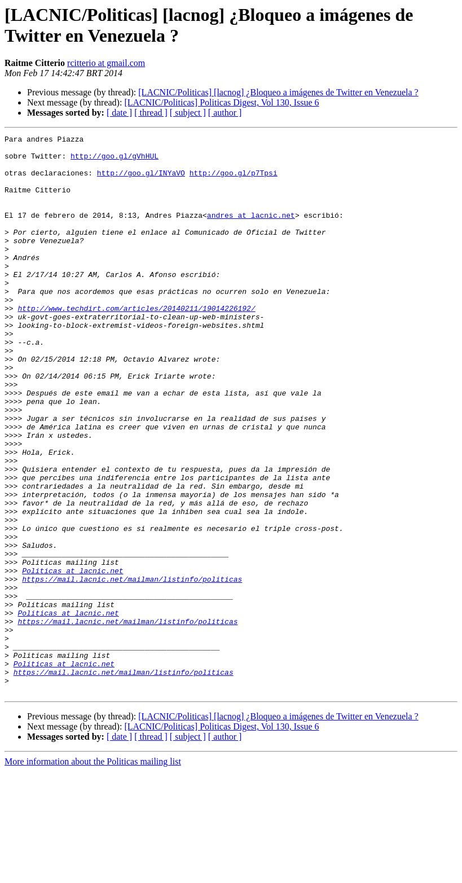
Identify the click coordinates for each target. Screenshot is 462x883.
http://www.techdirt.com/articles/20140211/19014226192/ (136, 344)
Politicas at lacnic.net (72, 658)
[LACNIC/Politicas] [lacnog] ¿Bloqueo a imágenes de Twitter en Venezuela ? (278, 92)
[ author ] (225, 112)
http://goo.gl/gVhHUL (115, 161)
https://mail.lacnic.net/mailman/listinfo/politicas (132, 669)
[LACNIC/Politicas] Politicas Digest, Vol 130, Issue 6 (221, 102)
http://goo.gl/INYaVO (141, 181)
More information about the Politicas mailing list (93, 873)
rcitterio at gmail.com (106, 63)
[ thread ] (151, 112)
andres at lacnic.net (251, 232)
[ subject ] (188, 112)
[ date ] (119, 112)
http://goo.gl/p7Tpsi (234, 181)
